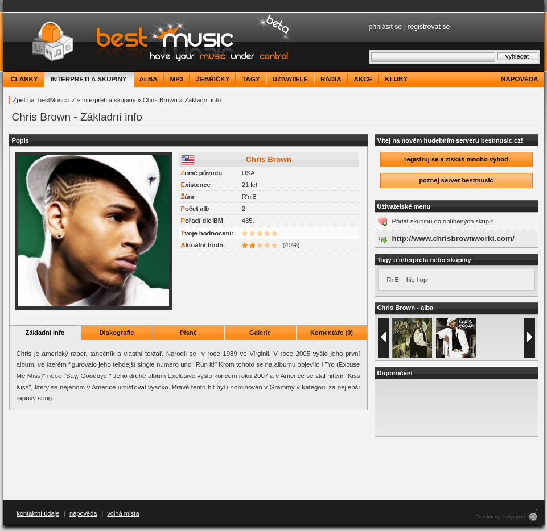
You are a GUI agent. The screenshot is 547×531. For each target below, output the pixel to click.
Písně (188, 332)
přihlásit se (385, 27)
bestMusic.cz (56, 100)
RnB (393, 279)
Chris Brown (160, 100)
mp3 (177, 79)
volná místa (123, 513)
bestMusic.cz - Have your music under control (151, 42)
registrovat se (429, 27)
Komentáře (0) (331, 332)
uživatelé (290, 79)
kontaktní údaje (38, 513)
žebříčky (212, 79)
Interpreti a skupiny (109, 100)
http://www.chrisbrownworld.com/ (453, 238)
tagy (251, 79)
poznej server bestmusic (456, 180)
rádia (331, 79)
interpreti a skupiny (89, 79)
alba (148, 79)
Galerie (260, 332)
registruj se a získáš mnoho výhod (456, 159)
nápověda (519, 79)
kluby (396, 79)
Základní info (45, 332)
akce (363, 79)
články (24, 79)
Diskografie (117, 332)
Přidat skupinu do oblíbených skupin (443, 221)
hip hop (416, 279)
